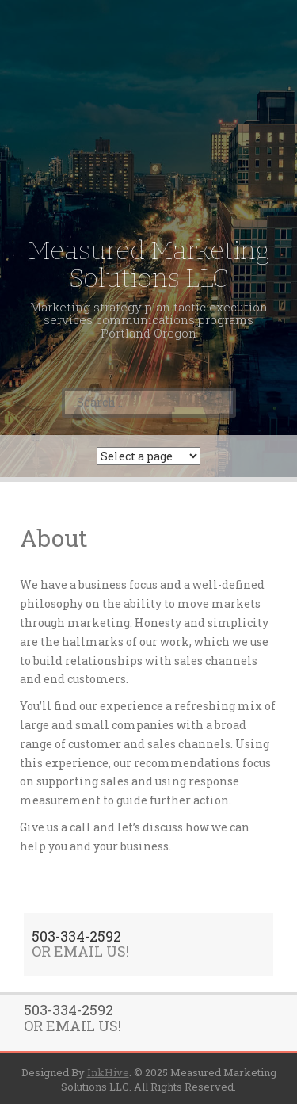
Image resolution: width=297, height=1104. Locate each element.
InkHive (108, 1072)
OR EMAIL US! (80, 951)
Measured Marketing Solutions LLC (148, 264)
